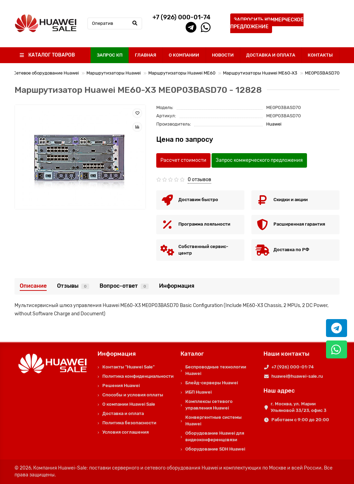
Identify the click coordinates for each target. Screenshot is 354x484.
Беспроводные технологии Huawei (215, 370)
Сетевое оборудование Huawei (46, 73)
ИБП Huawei (198, 392)
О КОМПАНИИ (184, 55)
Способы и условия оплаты (132, 394)
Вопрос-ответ (124, 286)
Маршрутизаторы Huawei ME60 (181, 73)
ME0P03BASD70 (322, 73)
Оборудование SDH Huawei (215, 449)
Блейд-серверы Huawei (211, 382)
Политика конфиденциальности (138, 376)
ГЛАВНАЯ (145, 55)
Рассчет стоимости (183, 160)
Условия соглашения (125, 432)
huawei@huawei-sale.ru (297, 376)
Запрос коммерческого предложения (259, 160)
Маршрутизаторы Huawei (113, 73)
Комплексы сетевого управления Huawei (209, 405)
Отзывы (73, 286)
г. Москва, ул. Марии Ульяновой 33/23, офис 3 (298, 407)
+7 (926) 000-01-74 (292, 366)
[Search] (114, 23)
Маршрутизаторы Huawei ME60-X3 (260, 73)
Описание (33, 286)
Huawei (273, 124)
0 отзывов (199, 179)
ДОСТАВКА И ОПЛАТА (270, 55)
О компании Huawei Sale (128, 404)
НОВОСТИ (223, 55)
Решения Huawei (121, 385)
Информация (176, 286)
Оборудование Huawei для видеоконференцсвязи (214, 436)
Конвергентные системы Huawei (213, 420)
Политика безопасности (129, 422)
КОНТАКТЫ (320, 55)
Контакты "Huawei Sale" (128, 366)
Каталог (192, 353)
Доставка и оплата (123, 413)
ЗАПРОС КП (109, 55)
